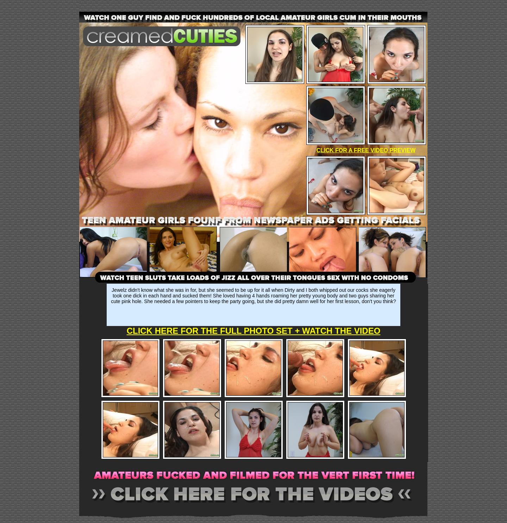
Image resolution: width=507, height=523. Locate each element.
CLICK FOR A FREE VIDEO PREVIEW (366, 150)
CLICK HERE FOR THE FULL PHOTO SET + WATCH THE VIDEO (254, 331)
